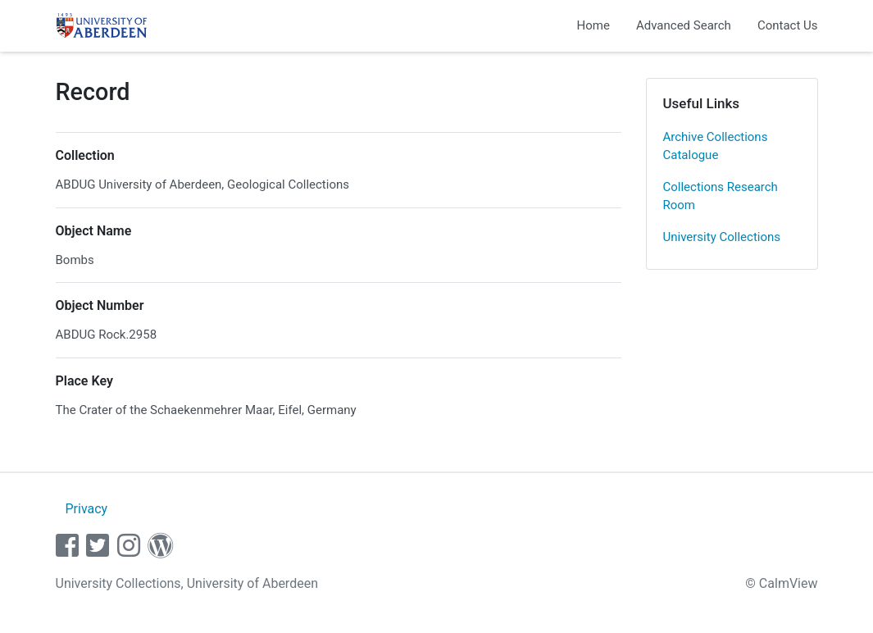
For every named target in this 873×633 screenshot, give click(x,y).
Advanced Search (683, 25)
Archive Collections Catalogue (715, 146)
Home (593, 25)
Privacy (86, 509)
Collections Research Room (720, 196)
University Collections (722, 237)
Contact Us (787, 25)
